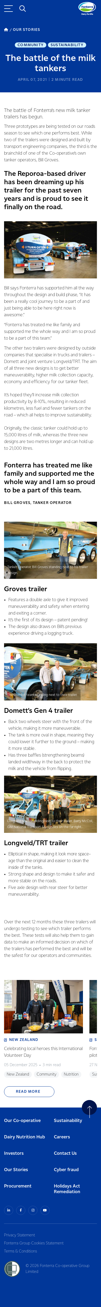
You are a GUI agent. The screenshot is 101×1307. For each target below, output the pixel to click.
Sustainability (67, 45)
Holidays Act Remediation (67, 1189)
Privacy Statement (19, 1235)
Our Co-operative (22, 1121)
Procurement (18, 1186)
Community (31, 45)
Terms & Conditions (20, 1251)
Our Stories (16, 1170)
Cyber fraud (66, 1170)
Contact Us (65, 1153)
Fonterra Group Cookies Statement (34, 1243)
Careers (62, 1137)
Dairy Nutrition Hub (24, 1137)
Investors (14, 1153)
